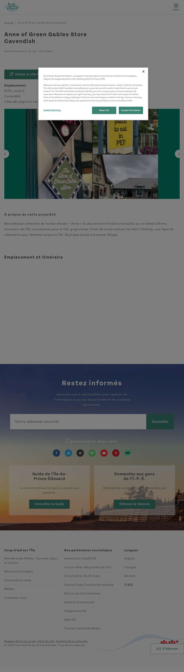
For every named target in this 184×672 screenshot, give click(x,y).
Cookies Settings (52, 110)
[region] (93, 93)
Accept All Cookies (131, 110)
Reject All (104, 110)
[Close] (143, 71)
